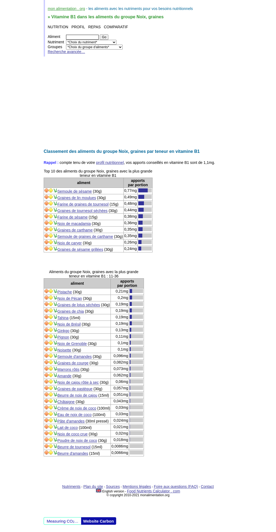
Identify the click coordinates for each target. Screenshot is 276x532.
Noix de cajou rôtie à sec (78, 382)
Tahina (62, 318)
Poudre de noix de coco (77, 440)
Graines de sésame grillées (80, 249)
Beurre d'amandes (72, 453)
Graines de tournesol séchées (82, 211)
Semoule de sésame (74, 191)
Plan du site (93, 486)
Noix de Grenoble (72, 343)
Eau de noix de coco (74, 415)
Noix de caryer (69, 243)
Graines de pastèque (74, 389)
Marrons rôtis (68, 369)
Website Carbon (98, 521)
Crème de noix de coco (76, 408)
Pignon (63, 337)
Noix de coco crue (72, 434)
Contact (207, 486)
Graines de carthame (75, 230)
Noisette (64, 350)
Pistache (64, 292)
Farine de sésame (72, 217)
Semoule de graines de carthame (85, 236)
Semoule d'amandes (74, 356)
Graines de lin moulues (76, 198)
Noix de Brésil (69, 324)
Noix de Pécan (69, 298)
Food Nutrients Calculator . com (153, 491)
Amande (64, 376)
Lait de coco (67, 427)
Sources (113, 486)
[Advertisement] (138, 102)
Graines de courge (72, 363)
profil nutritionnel (110, 162)
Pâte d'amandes (71, 421)
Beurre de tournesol (74, 447)
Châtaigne (66, 402)
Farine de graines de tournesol (83, 204)
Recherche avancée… (66, 52)
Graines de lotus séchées (78, 305)
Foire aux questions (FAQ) (176, 486)
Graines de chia (70, 311)
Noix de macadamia (74, 223)
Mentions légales (137, 486)
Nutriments (71, 486)
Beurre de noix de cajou (77, 395)
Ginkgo (63, 331)
